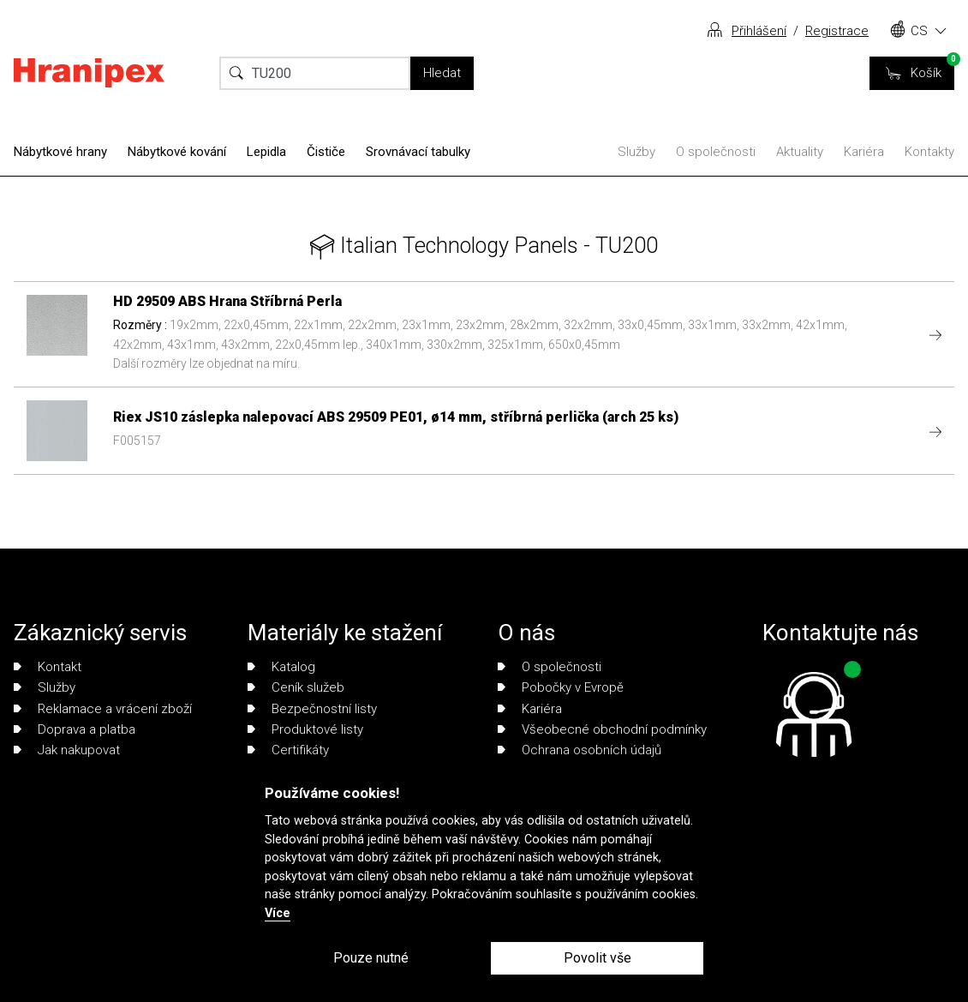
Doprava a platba (74, 729)
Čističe (326, 151)
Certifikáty (288, 750)
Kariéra (864, 151)
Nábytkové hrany (60, 151)
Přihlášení (759, 31)
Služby (636, 151)
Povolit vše (597, 958)
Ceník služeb (296, 687)
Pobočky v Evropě (561, 687)
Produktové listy (305, 729)
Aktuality (799, 151)
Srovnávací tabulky (418, 151)
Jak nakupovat (67, 750)
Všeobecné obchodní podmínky (602, 729)
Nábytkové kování (177, 151)
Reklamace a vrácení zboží (103, 709)
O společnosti (716, 151)
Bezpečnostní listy (312, 709)
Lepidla (266, 151)
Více (277, 913)
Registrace (837, 31)
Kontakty (929, 151)
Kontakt (47, 667)
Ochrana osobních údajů (579, 750)
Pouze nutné (371, 958)
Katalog (281, 667)
